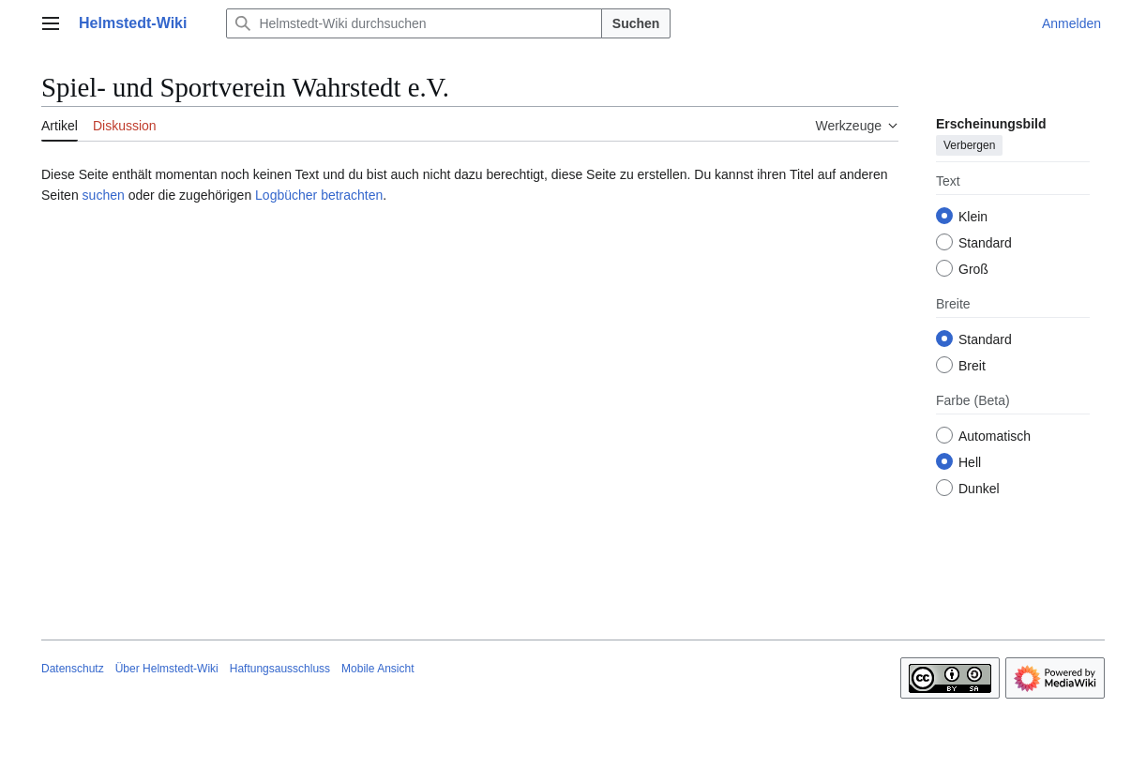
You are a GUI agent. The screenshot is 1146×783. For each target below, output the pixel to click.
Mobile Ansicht (377, 668)
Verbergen (969, 145)
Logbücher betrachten (319, 195)
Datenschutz (72, 668)
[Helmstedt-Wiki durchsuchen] (413, 23)
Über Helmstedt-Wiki (167, 668)
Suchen (636, 23)
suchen (104, 195)
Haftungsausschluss (280, 668)
